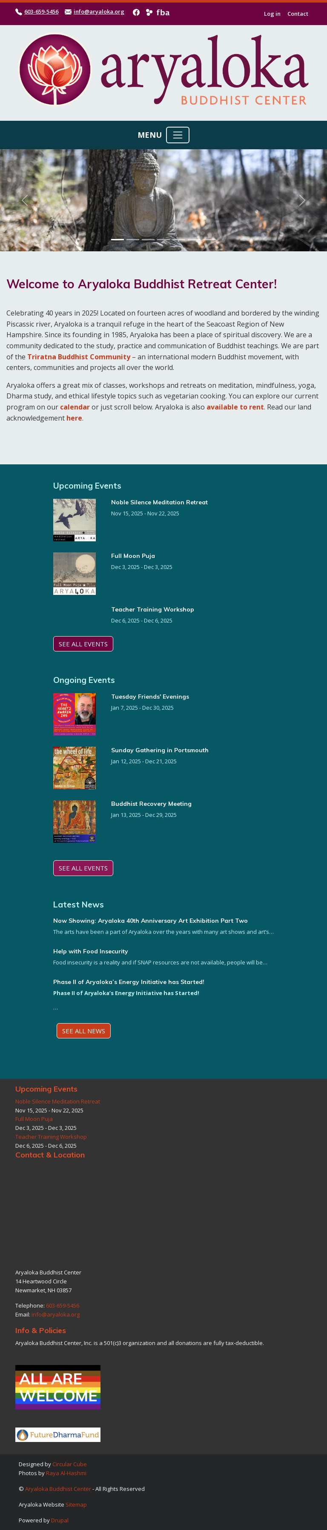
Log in (272, 13)
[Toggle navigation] (177, 135)
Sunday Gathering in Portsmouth (160, 750)
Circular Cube (69, 1464)
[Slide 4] (163, 240)
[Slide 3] (148, 240)
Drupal (60, 1520)
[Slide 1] (117, 240)
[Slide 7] (209, 240)
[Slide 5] (178, 240)
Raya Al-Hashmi (66, 1473)
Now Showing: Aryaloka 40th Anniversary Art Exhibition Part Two (150, 920)
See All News (83, 1031)
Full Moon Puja (133, 556)
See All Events (83, 644)
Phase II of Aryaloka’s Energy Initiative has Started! (128, 982)
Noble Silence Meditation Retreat (159, 502)
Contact (297, 13)
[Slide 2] (132, 240)
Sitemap (76, 1504)
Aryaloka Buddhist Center (58, 1489)
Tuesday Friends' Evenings (150, 696)
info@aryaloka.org (99, 11)
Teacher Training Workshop (152, 609)
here (74, 418)
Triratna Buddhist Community (78, 356)
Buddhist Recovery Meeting (151, 804)
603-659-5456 (41, 11)
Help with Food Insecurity (90, 951)
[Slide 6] (194, 240)
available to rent (235, 407)
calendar (75, 407)
